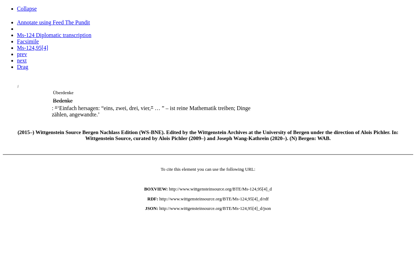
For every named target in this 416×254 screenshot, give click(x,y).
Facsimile (28, 41)
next (22, 61)
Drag (22, 67)
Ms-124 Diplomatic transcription (54, 35)
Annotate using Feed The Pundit (53, 22)
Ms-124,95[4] (32, 48)
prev (22, 54)
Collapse (27, 9)
